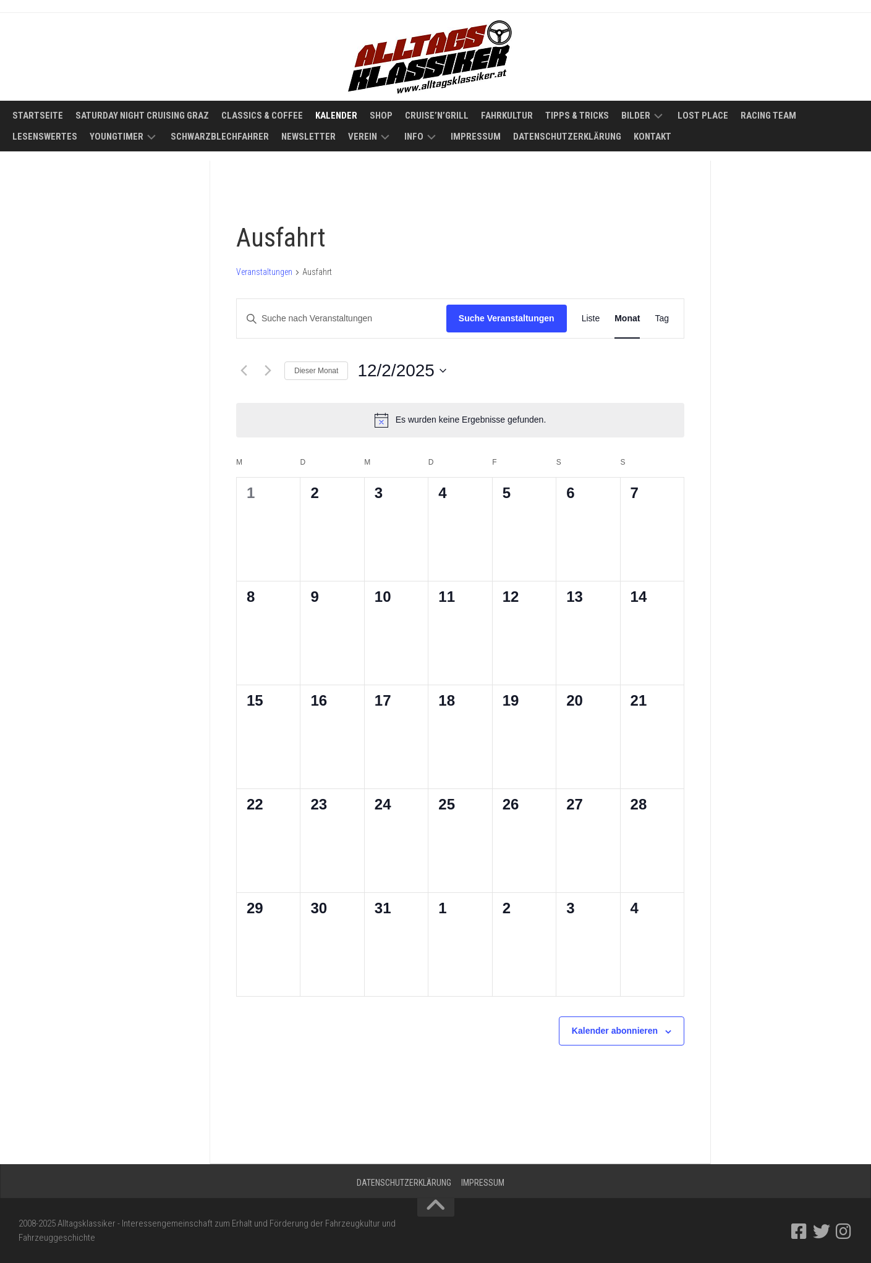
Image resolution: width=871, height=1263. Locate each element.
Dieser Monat (316, 370)
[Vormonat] (243, 370)
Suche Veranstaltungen (506, 318)
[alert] (460, 420)
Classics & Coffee (262, 115)
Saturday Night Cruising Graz (142, 115)
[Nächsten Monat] (267, 370)
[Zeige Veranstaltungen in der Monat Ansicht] (627, 318)
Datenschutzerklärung (567, 136)
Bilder (635, 115)
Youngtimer (116, 136)
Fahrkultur (507, 115)
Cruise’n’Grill (437, 115)
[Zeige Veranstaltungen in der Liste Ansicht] (591, 318)
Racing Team (768, 115)
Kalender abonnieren (615, 1031)
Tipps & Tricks (577, 115)
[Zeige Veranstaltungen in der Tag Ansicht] (662, 318)
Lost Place (703, 115)
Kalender (336, 115)
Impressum (476, 136)
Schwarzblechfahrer (220, 136)
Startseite (37, 115)
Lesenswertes (44, 136)
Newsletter (308, 136)
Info (413, 136)
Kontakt (652, 136)
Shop (381, 115)
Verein (362, 136)
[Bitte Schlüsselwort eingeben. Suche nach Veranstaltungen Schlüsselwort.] (341, 318)
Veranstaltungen (264, 272)
